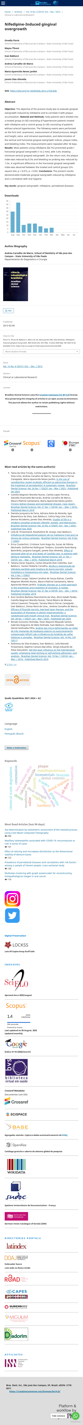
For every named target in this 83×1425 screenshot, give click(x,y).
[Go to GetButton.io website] (76, 1422)
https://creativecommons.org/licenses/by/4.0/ (34, 1391)
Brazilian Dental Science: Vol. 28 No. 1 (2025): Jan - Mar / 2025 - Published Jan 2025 (44, 617)
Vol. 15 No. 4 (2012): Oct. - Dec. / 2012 (43, 11)
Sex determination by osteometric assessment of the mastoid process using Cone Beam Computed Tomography (41, 831)
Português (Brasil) (14, 733)
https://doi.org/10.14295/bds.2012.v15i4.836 (33, 90)
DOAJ (64, 1135)
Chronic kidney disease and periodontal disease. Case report (43, 503)
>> (15, 664)
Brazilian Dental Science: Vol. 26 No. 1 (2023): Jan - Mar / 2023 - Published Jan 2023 (44, 488)
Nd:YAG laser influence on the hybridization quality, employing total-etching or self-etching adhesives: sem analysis (44, 653)
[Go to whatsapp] (75, 1416)
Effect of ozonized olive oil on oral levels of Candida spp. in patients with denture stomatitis (44, 553)
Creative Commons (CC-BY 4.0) (54, 394)
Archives (18, 11)
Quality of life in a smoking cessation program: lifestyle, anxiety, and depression (43, 521)
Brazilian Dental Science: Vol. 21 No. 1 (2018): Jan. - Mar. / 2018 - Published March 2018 (41, 558)
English (8, 729)
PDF (9, 310)
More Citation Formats (15, 351)
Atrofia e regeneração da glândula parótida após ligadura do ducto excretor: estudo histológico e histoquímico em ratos (43, 569)
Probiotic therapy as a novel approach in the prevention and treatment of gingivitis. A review (44, 586)
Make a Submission (16, 747)
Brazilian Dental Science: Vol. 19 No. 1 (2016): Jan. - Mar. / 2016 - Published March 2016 (42, 658)
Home (7, 11)
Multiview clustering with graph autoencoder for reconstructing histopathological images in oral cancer (38, 875)
